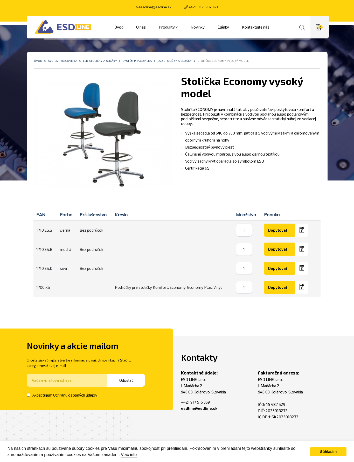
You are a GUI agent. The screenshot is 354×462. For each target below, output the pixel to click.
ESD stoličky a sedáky (100, 59)
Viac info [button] (129, 454)
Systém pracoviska (62, 59)
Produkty (168, 26)
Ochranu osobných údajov (75, 393)
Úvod (38, 59)
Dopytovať (280, 228)
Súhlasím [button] (328, 452)
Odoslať (130, 378)
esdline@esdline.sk (155, 7)
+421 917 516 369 (203, 7)
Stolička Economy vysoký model (223, 59)
